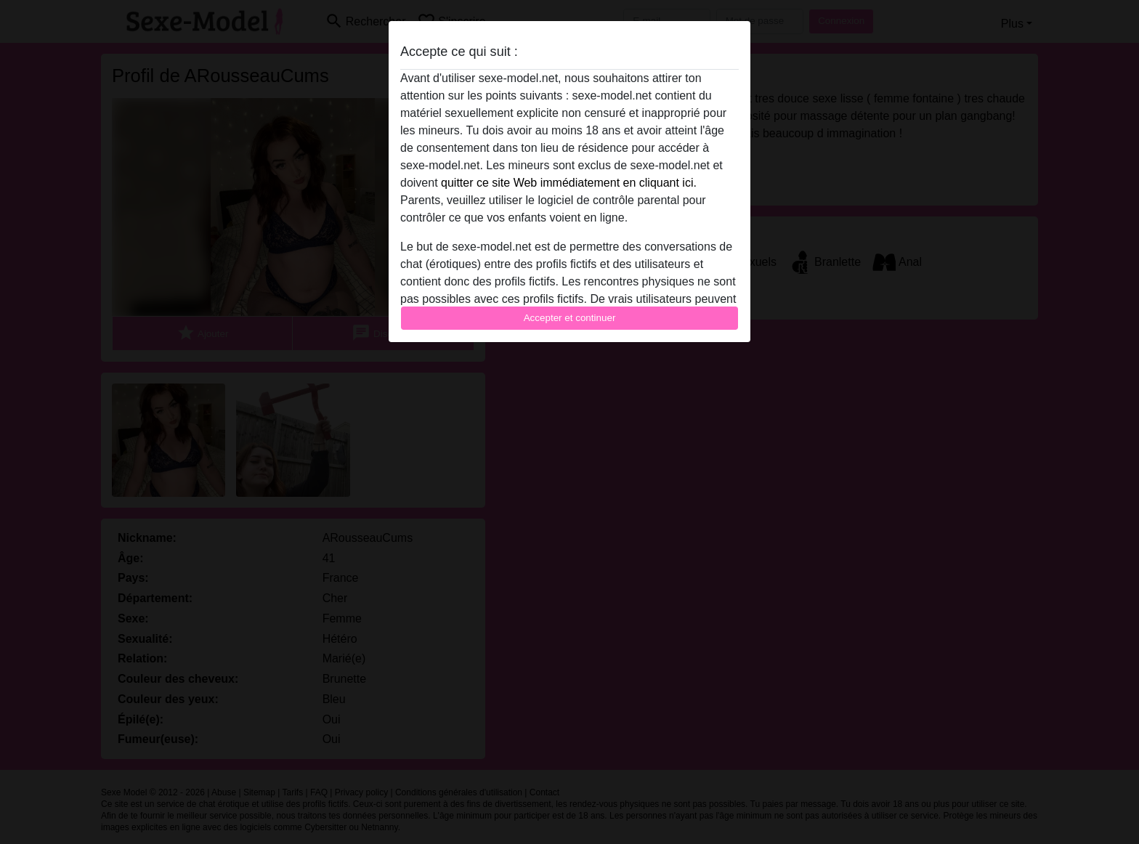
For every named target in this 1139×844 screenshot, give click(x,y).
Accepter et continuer (570, 317)
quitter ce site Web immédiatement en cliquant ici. (569, 182)
